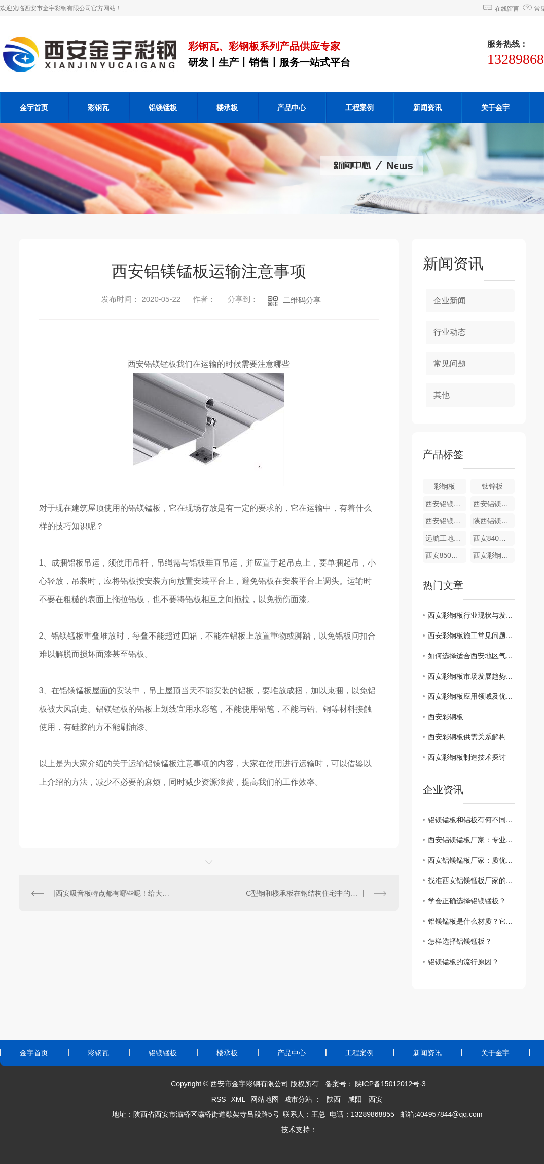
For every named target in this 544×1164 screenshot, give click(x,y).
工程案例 (359, 107)
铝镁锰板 (163, 107)
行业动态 (449, 332)
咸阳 (355, 1099)
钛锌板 (492, 486)
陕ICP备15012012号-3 (390, 1084)
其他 (441, 395)
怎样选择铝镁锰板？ (460, 941)
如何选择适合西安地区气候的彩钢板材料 (471, 656)
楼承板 (227, 107)
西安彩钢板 (445, 717)
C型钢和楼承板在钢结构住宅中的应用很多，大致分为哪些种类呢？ (316, 893)
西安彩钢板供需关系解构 (467, 737)
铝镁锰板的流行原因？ (463, 962)
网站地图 (264, 1099)
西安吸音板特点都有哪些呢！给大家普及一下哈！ (113, 893)
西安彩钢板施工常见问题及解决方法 (471, 635)
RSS (218, 1099)
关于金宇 (495, 107)
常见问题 (449, 363)
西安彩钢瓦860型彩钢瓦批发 (494, 555)
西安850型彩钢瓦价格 (446, 555)
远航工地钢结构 (446, 538)
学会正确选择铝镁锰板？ (467, 901)
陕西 (334, 1099)
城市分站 (298, 1099)
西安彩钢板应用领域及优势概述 (471, 696)
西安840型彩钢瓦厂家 (494, 538)
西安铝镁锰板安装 (446, 521)
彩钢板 (444, 486)
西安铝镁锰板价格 (446, 504)
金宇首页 (34, 107)
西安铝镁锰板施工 (494, 504)
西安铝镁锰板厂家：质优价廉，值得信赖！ (471, 860)
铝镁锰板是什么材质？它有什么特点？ (471, 921)
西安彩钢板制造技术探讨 (467, 757)
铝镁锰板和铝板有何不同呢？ (471, 820)
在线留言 (507, 8)
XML (238, 1099)
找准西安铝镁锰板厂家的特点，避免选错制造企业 (471, 880)
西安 (376, 1099)
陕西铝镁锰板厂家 (494, 521)
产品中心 (291, 107)
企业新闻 (449, 300)
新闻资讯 (427, 107)
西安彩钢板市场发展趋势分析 (471, 676)
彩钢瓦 (98, 107)
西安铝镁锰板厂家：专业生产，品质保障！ (471, 840)
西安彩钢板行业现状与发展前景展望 (471, 615)
